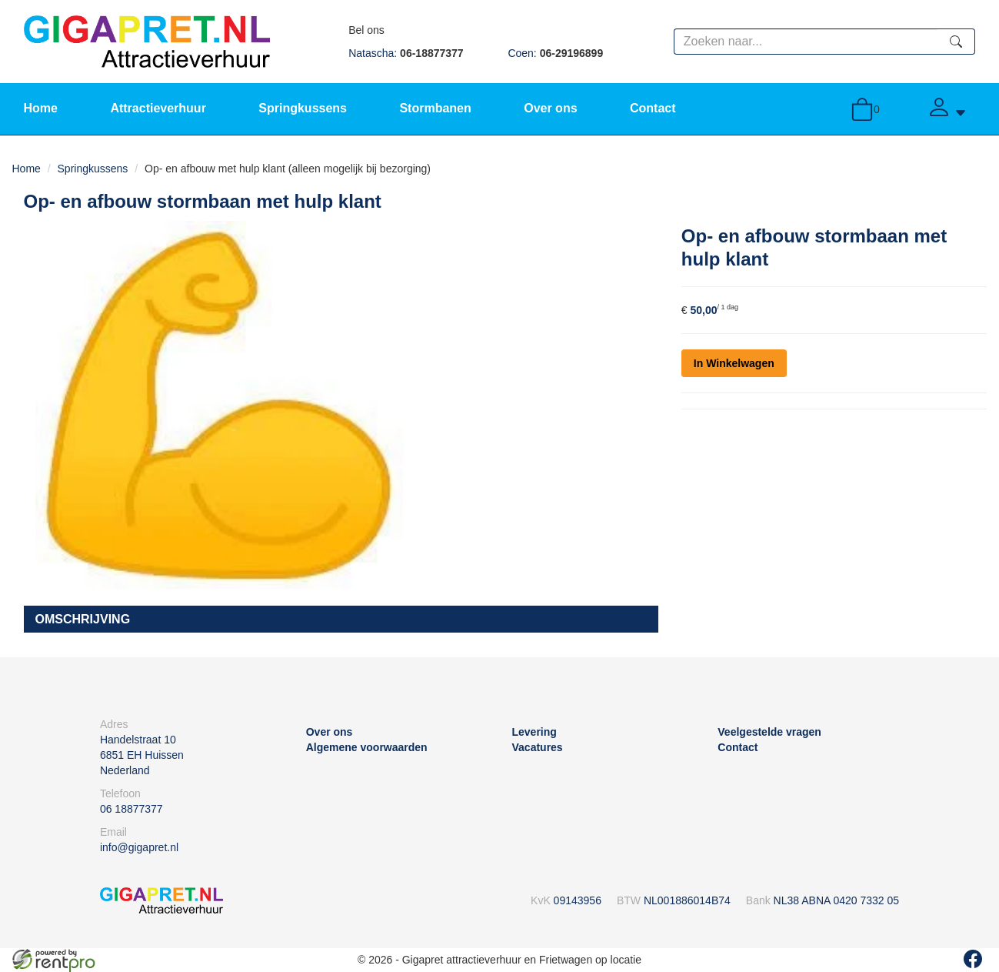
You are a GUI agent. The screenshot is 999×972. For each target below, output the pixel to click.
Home (41, 108)
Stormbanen (435, 108)
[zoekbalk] (806, 41)
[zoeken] (956, 41)
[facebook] (973, 959)
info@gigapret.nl (139, 847)
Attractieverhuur (157, 108)
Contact (653, 108)
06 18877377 (131, 809)
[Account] (947, 109)
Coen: (555, 53)
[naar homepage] (147, 41)
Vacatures (537, 747)
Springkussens (302, 108)
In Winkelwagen (734, 363)
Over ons (550, 108)
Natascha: (405, 53)
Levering (534, 732)
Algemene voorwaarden (367, 747)
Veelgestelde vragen (769, 732)
